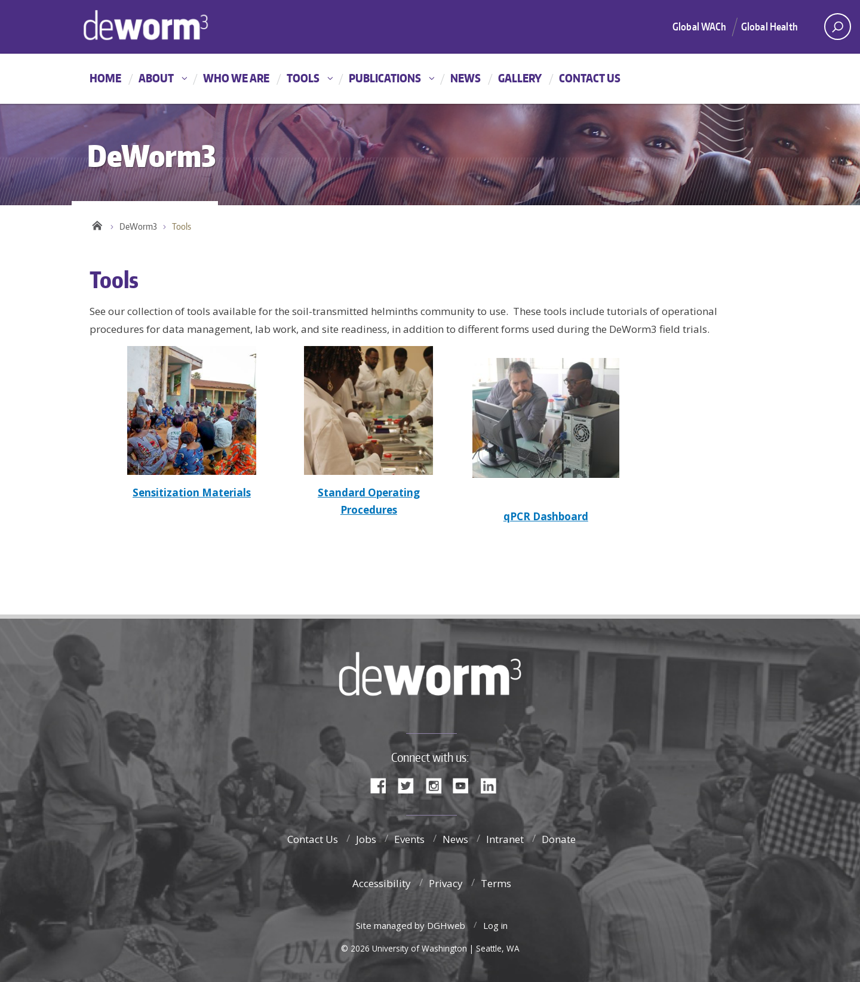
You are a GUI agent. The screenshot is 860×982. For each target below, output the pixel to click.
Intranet (505, 839)
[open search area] (837, 26)
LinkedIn (492, 784)
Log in (495, 925)
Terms (496, 883)
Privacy (446, 883)
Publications (385, 77)
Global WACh (699, 26)
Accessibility (381, 883)
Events (409, 839)
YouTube (465, 784)
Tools (303, 77)
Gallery (520, 77)
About (156, 77)
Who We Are (236, 77)
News (465, 77)
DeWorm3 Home (188, 25)
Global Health (769, 26)
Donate (559, 839)
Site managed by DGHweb (410, 925)
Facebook (382, 784)
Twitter (410, 784)
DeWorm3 (138, 226)
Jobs (366, 839)
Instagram (437, 784)
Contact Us (590, 77)
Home (105, 77)
